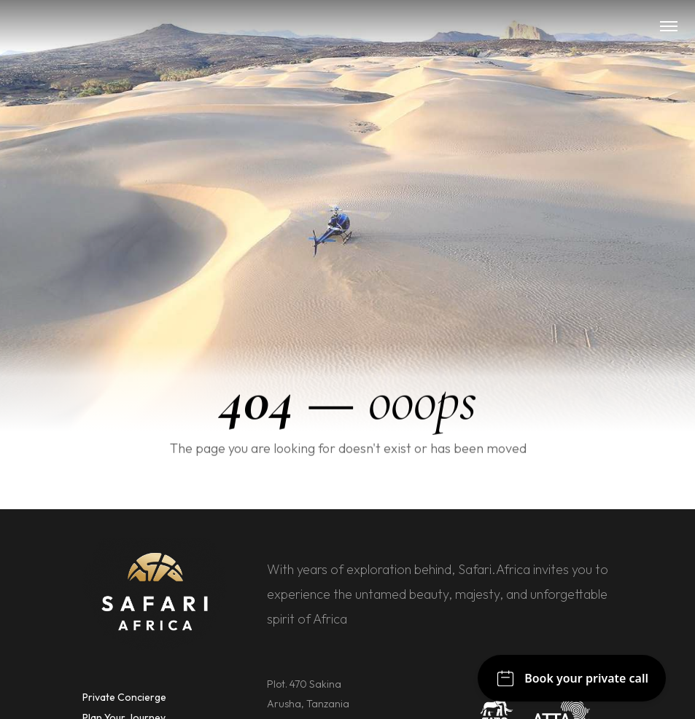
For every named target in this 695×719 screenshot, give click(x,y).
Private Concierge (124, 697)
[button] (668, 26)
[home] (348, 26)
